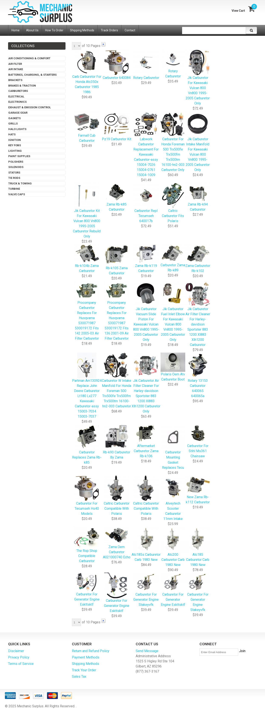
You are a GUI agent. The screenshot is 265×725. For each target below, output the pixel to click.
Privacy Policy (18, 657)
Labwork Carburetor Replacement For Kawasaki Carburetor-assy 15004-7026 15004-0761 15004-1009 (146, 144)
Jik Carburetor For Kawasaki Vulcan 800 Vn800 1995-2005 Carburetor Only (197, 77)
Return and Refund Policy (90, 651)
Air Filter (15, 63)
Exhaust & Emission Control (29, 107)
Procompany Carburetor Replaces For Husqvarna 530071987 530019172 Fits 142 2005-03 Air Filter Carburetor (87, 310)
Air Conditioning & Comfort (29, 58)
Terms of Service (21, 664)
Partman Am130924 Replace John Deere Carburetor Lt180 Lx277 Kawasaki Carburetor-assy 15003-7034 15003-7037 (87, 385)
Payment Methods (85, 657)
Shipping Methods (85, 664)
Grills (13, 123)
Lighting (15, 150)
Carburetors (18, 91)
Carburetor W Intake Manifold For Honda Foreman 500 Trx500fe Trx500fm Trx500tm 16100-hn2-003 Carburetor (116, 380)
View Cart (238, 10)
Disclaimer (16, 651)
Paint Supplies (19, 156)
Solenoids (15, 167)
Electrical (16, 96)
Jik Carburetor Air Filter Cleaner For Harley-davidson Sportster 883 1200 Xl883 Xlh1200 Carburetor (197, 314)
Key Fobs (14, 145)
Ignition (14, 140)
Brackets (15, 80)
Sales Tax (79, 676)
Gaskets (14, 118)
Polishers (15, 161)
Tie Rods (14, 177)
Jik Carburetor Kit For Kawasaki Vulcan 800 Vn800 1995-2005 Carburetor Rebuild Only (87, 210)
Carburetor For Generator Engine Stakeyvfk (197, 592)
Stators (14, 172)
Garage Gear (17, 112)
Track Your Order (84, 670)
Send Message (147, 651)
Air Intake (15, 69)
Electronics (17, 101)
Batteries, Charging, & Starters (32, 74)
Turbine (14, 188)
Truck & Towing (20, 183)
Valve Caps (16, 194)
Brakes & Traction (22, 85)
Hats (12, 134)
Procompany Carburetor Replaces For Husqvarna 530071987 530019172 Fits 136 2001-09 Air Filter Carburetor (116, 310)
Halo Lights (17, 129)
